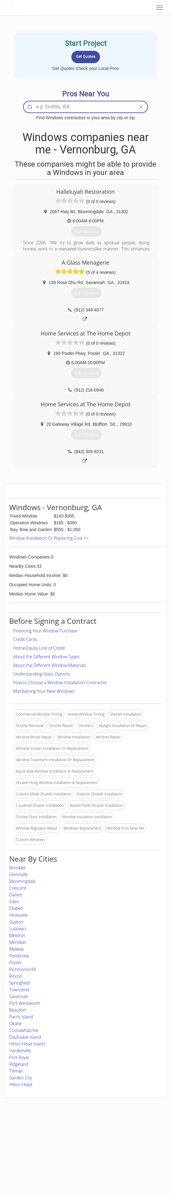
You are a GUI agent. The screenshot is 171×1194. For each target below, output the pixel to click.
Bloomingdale (22, 881)
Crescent (17, 888)
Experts (60, 1143)
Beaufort (17, 1010)
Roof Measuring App (71, 1150)
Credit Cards (25, 639)
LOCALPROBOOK (38, 7)
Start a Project (24, 1150)
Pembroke (19, 956)
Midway (16, 949)
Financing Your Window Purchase (45, 631)
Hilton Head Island (27, 1044)
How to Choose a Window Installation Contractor (60, 682)
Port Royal (19, 1057)
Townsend (19, 990)
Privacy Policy (124, 1143)
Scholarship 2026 (127, 1136)
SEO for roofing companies (135, 1164)
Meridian (17, 942)
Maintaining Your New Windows (43, 691)
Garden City (20, 1078)
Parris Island (21, 1017)
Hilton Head (20, 1084)
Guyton (16, 922)
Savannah (18, 996)
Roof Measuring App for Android (80, 1164)
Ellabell (16, 908)
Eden (14, 901)
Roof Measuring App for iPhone (80, 1157)
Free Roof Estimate (28, 1157)
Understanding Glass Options (41, 674)
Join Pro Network (68, 1136)
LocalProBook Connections (135, 1157)
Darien (15, 895)
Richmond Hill (22, 969)
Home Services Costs (30, 1136)
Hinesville (18, 915)
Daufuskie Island (25, 1037)
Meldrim (17, 935)
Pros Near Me (24, 1143)
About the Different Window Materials (49, 665)
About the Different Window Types (46, 657)
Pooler (15, 962)
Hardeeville (20, 1051)
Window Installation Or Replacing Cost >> (49, 538)
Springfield (19, 983)
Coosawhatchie (23, 1030)
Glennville (18, 874)
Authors (119, 1150)
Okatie (15, 1023)
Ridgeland (18, 1064)
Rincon (15, 976)
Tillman (16, 1071)
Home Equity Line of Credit (39, 648)
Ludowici (17, 929)
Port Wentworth (24, 1003)
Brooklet (17, 868)
